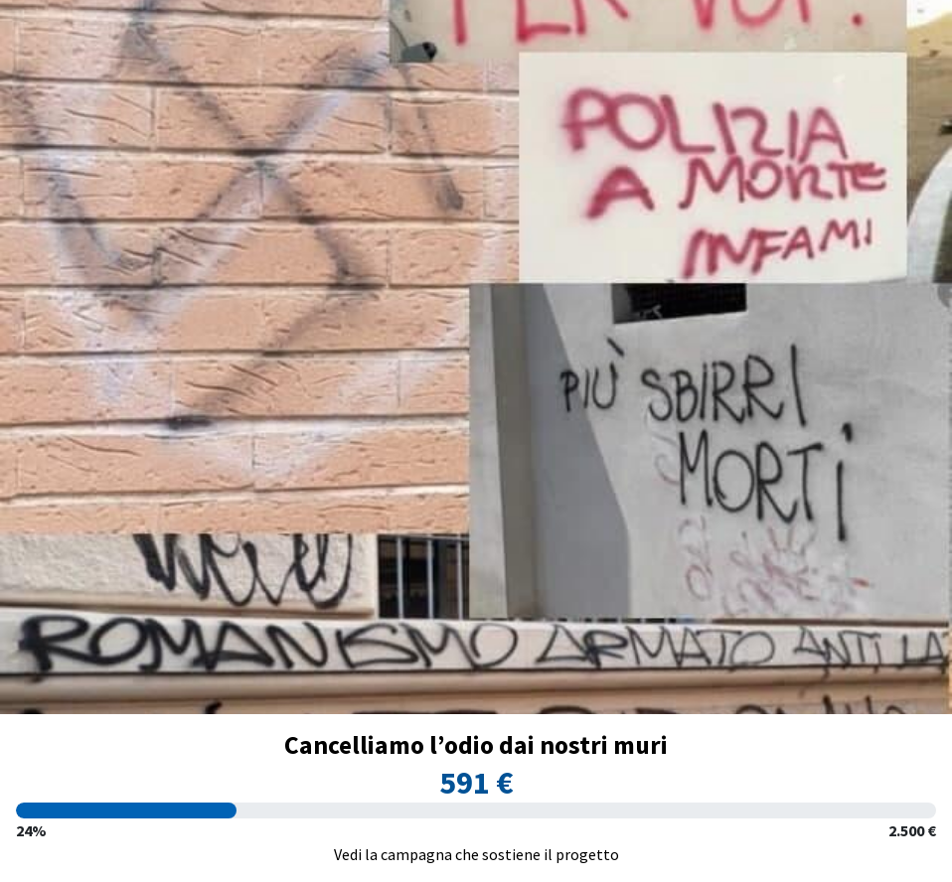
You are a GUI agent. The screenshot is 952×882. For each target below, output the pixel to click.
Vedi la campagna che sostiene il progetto (476, 854)
